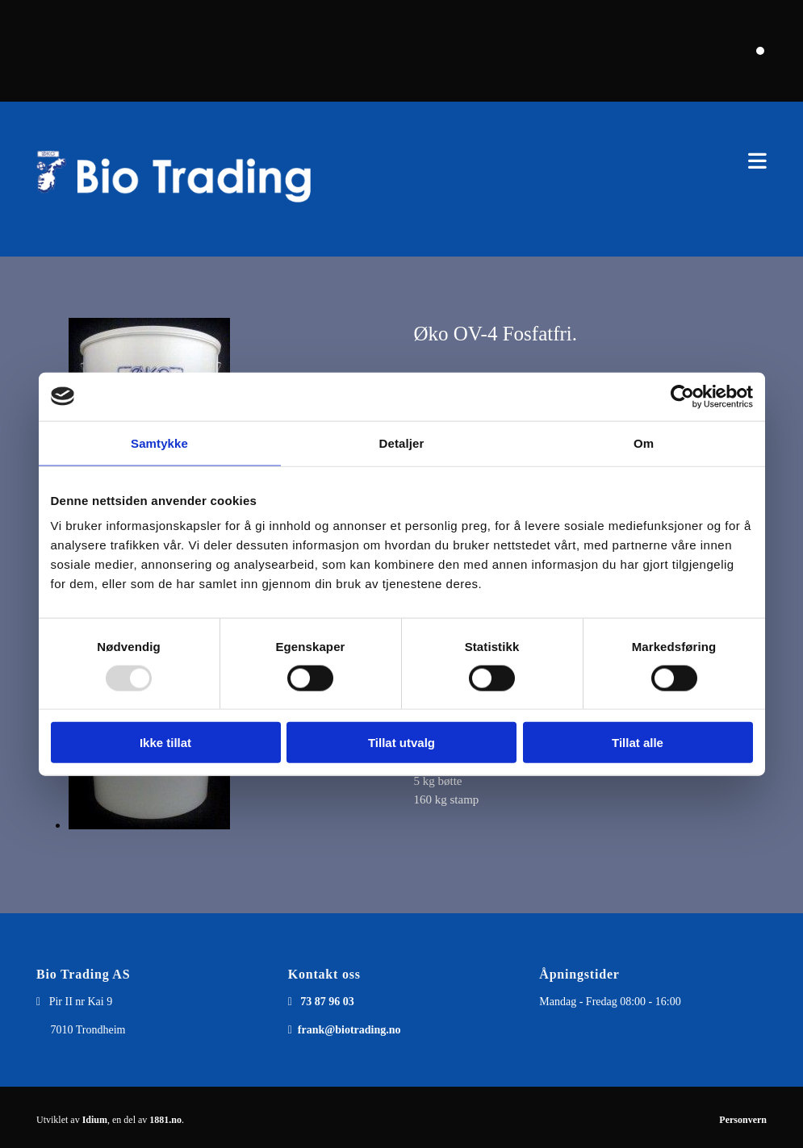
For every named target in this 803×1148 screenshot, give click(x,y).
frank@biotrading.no (349, 1030)
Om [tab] (644, 442)
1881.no (165, 1119)
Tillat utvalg (401, 742)
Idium (94, 1119)
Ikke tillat (165, 742)
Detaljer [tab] (402, 442)
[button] (559, 161)
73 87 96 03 (327, 1002)
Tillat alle (637, 742)
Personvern (743, 1119)
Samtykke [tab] (159, 442)
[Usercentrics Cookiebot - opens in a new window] (682, 396)
